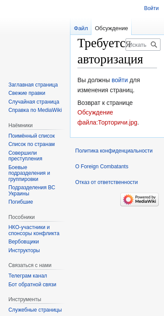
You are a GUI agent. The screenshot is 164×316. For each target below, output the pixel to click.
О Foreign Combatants (101, 166)
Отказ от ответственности (106, 182)
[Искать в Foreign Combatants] (143, 44)
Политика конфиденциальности (114, 151)
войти (120, 79)
